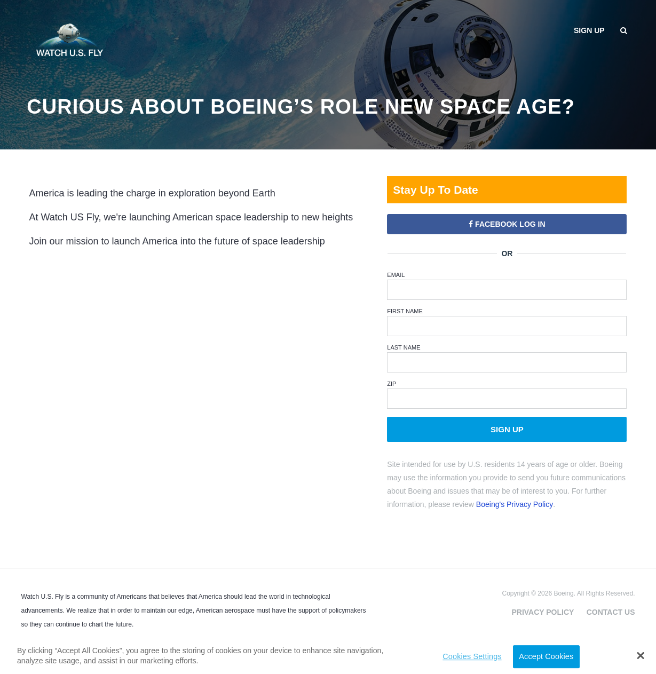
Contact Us (611, 612)
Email (396, 275)
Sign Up (507, 429)
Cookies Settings (471, 656)
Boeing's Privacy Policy (514, 504)
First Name (404, 311)
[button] (640, 655)
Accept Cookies (546, 656)
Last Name (403, 347)
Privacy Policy (542, 612)
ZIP (391, 383)
